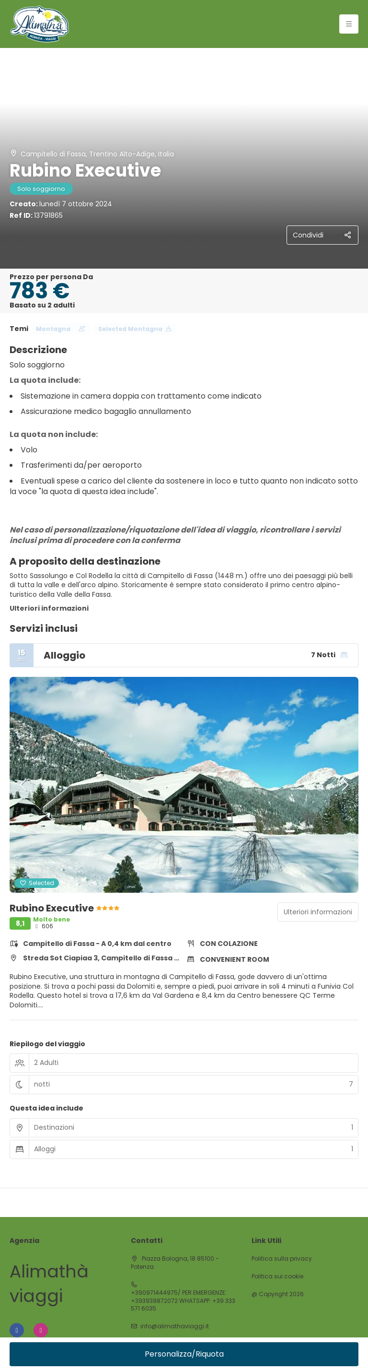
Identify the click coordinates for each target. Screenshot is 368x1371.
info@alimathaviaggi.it (174, 1326)
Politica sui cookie (277, 1276)
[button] (24, 784)
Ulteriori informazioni (49, 608)
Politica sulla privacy (282, 1259)
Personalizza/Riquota (184, 1353)
